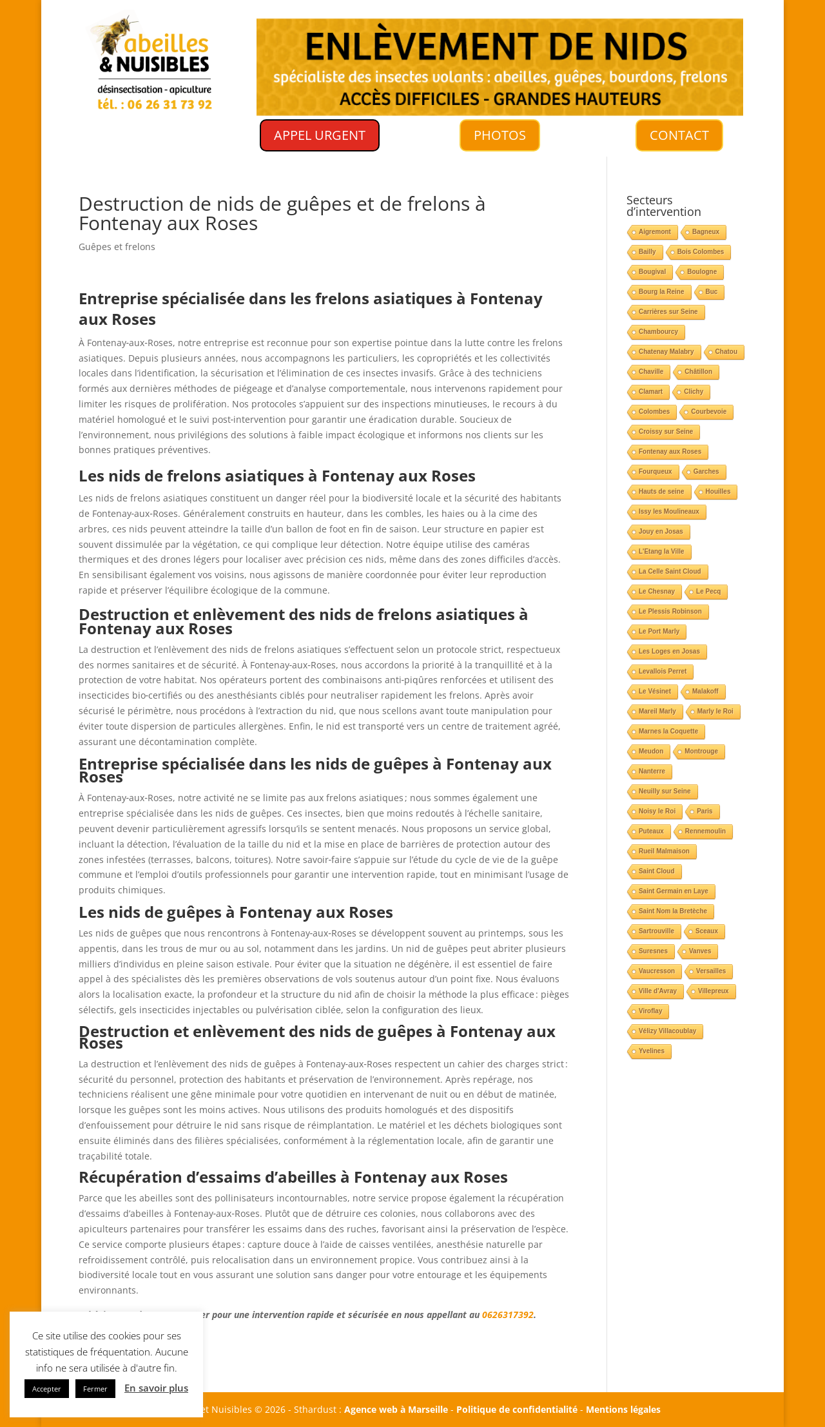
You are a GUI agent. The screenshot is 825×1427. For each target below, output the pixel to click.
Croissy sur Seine (666, 431)
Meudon (651, 751)
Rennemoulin (705, 831)
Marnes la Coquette (668, 731)
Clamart (651, 391)
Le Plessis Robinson (670, 611)
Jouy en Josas (661, 531)
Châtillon (698, 371)
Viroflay (651, 1010)
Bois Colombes (700, 251)
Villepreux (713, 991)
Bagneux (705, 231)
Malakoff (705, 691)
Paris (704, 811)
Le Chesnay (657, 591)
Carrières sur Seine (668, 311)
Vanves (700, 951)
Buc (712, 291)
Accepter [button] (46, 1388)
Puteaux (651, 831)
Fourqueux (655, 471)
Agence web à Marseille (396, 1409)
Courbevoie (708, 411)
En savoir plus (156, 1387)
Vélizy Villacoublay (667, 1030)
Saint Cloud (657, 871)
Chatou (726, 351)
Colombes (654, 411)
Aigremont (655, 231)
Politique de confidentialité (517, 1409)
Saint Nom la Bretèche (673, 911)
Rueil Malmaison (664, 851)
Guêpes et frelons (117, 246)
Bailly (647, 251)
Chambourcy (658, 331)
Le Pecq (708, 591)
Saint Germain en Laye (673, 891)
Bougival (652, 271)
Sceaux (706, 931)
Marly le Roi (715, 711)
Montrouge (701, 751)
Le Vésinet (655, 691)
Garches (706, 471)
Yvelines (652, 1050)
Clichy (693, 391)
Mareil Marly (657, 711)
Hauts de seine (661, 491)
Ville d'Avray (658, 991)
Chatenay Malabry (666, 351)
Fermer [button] (95, 1388)
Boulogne (702, 271)
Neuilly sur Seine (665, 791)
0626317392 (508, 1314)
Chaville (651, 371)
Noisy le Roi (657, 811)
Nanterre (652, 771)
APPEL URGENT (320, 135)
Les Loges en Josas (669, 651)
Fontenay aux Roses (670, 451)
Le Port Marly (659, 631)
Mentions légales (623, 1409)
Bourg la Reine (661, 291)
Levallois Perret (662, 671)
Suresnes (653, 951)
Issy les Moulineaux (669, 511)
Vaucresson (657, 971)
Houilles (718, 491)
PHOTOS (499, 135)
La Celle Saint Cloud (670, 571)
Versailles (711, 971)
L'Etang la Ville (661, 551)
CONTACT (680, 135)
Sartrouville (656, 931)
